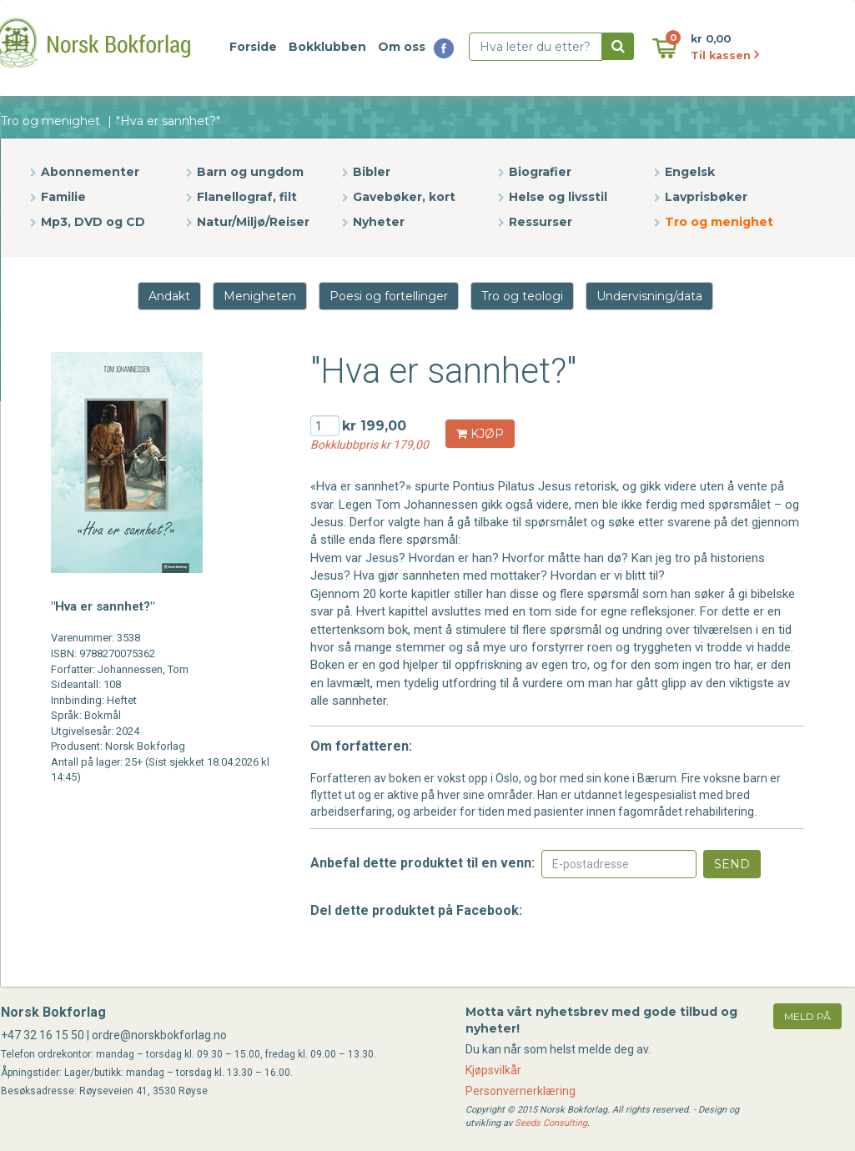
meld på (807, 1016)
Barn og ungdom (250, 171)
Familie (63, 196)
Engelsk (690, 171)
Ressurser (540, 221)
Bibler (371, 171)
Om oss (401, 46)
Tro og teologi (522, 296)
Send (732, 864)
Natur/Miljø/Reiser (253, 221)
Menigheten (260, 296)
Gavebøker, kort (404, 196)
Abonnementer (90, 171)
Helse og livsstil (558, 196)
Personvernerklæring (520, 1091)
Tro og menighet (50, 120)
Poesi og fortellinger (388, 296)
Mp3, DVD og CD (93, 221)
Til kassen (725, 55)
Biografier (540, 171)
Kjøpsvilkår (493, 1070)
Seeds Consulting (551, 1123)
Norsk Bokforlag (53, 1012)
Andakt (169, 296)
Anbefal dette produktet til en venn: (422, 863)
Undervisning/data (649, 296)
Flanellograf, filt (247, 196)
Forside (253, 46)
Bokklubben (327, 46)
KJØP (480, 433)
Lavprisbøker (706, 196)
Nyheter (379, 221)
